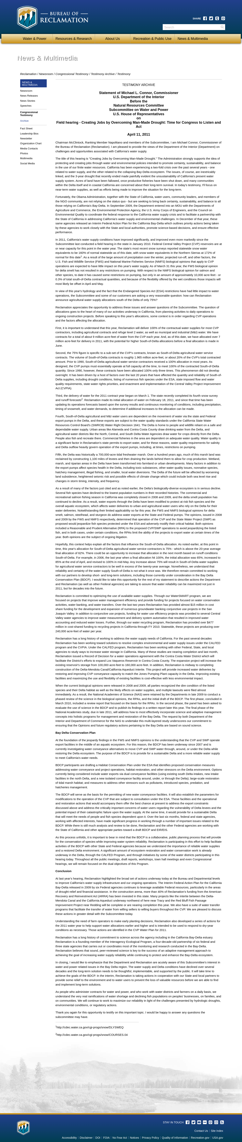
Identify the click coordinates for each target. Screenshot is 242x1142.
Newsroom (46, 74)
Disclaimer (86, 1137)
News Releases (29, 95)
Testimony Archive (103, 74)
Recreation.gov (200, 1137)
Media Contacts (29, 148)
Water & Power (34, 39)
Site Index (217, 1130)
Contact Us (201, 1130)
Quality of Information (175, 1137)
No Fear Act (119, 1137)
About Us (112, 39)
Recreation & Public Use (152, 39)
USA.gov (217, 1137)
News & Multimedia (193, 39)
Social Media (27, 163)
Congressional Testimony (72, 74)
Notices (134, 1137)
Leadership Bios (29, 133)
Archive (24, 120)
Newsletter (26, 138)
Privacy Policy (150, 1137)
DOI (97, 1137)
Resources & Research (74, 39)
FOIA (106, 1137)
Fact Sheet (26, 128)
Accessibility (69, 1137)
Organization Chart (31, 143)
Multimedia (26, 158)
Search (222, 28)
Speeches (26, 105)
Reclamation (28, 74)
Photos (24, 153)
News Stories (27, 100)
